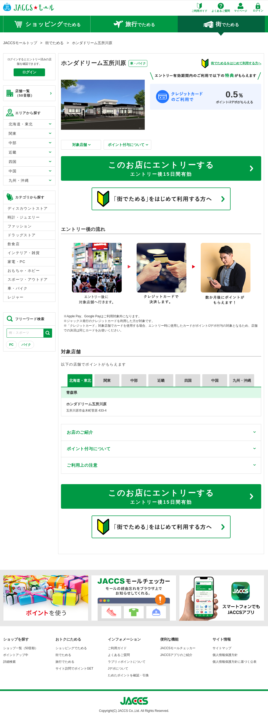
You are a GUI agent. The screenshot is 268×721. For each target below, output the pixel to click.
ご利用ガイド (117, 648)
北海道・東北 (80, 380)
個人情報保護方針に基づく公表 (234, 662)
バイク (26, 345)
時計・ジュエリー (24, 217)
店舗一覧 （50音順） (20, 93)
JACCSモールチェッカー (178, 648)
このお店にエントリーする (161, 169)
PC (11, 345)
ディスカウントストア (28, 208)
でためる (47, 24)
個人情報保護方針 (225, 655)
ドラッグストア (22, 235)
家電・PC (16, 262)
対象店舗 (81, 145)
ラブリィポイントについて (127, 662)
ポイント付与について (128, 145)
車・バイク (18, 288)
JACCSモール (28, 7)
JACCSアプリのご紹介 (176, 655)
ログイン (29, 72)
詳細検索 (9, 662)
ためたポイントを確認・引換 (128, 675)
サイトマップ (222, 648)
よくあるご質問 (119, 655)
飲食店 (14, 244)
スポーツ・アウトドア (28, 279)
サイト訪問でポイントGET (74, 668)
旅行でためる (64, 662)
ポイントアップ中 (15, 655)
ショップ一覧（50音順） (20, 648)
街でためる (63, 655)
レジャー (16, 297)
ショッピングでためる (71, 648)
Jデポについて (118, 668)
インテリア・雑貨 (24, 253)
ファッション (20, 226)
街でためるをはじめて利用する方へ (236, 63)
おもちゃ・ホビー (24, 270)
